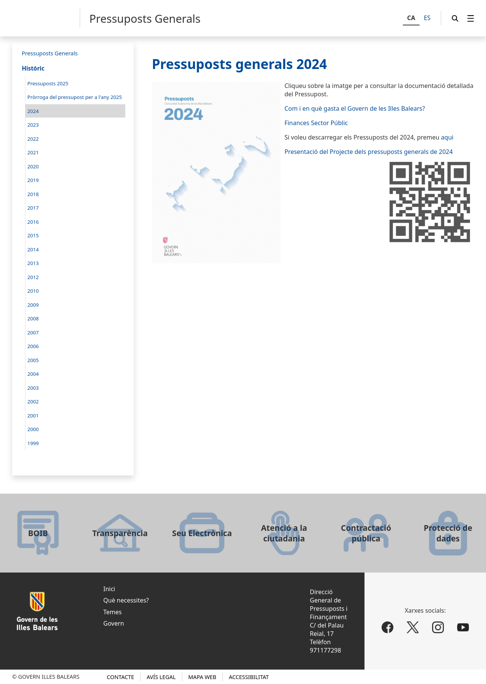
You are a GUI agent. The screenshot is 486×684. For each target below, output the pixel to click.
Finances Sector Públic (316, 123)
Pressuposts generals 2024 (239, 64)
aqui (447, 137)
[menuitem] (471, 18)
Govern (113, 623)
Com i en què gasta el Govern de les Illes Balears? (354, 108)
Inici (109, 589)
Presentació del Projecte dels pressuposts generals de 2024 (368, 151)
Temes (112, 612)
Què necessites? (126, 600)
